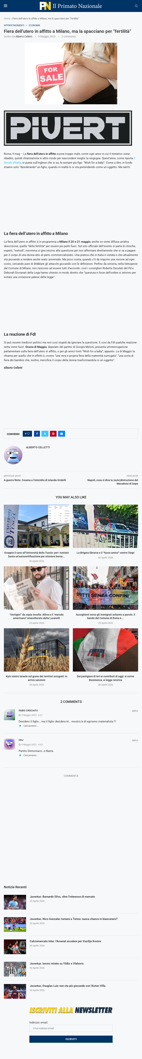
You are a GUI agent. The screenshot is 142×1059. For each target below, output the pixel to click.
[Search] (136, 6)
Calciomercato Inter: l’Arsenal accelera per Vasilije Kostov (68, 941)
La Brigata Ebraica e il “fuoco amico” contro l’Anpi (105, 552)
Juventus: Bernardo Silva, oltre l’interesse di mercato (65, 897)
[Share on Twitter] (44, 434)
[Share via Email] (61, 434)
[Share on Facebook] (37, 434)
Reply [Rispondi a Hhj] (135, 741)
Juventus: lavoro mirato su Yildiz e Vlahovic (58, 963)
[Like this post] (28, 434)
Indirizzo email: (71, 1026)
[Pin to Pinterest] (53, 434)
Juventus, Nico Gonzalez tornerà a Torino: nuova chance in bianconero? (77, 919)
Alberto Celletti (24, 36)
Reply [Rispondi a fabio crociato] (135, 711)
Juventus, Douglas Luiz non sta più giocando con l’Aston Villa (70, 986)
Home (7, 18)
